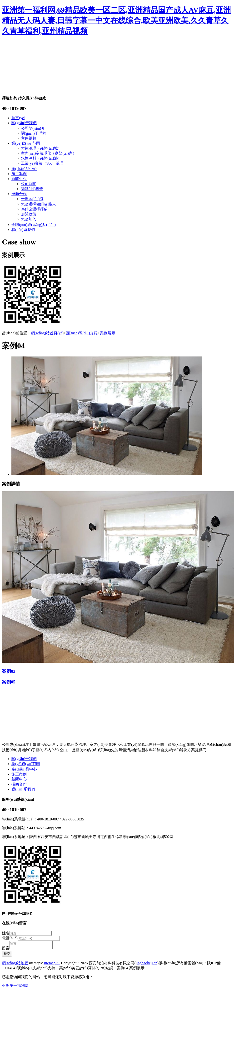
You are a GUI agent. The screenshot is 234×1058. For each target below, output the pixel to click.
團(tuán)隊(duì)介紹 (82, 333)
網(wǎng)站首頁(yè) (47, 333)
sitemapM (36, 964)
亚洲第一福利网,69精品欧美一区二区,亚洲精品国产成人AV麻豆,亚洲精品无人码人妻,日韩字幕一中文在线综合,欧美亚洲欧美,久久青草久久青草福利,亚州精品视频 (116, 20)
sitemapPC (52, 964)
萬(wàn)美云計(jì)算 (75, 969)
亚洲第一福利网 (15, 987)
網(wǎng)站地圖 (15, 964)
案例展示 (107, 333)
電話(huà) (10, 938)
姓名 (6, 933)
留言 (6, 949)
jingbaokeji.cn (146, 964)
